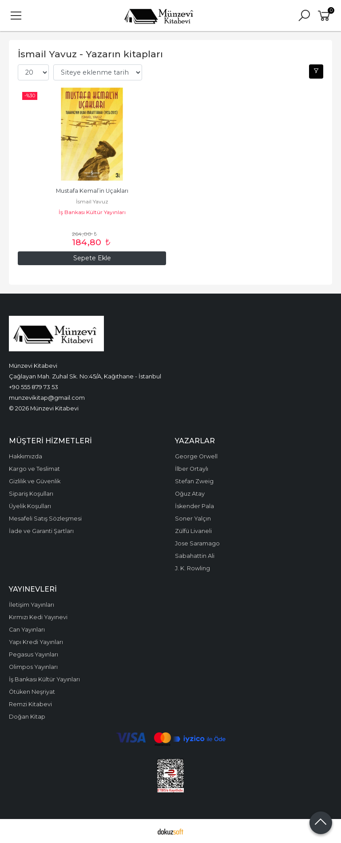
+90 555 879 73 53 (33, 386)
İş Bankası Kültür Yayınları (92, 212)
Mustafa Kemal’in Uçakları (92, 190)
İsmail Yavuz (92, 201)
